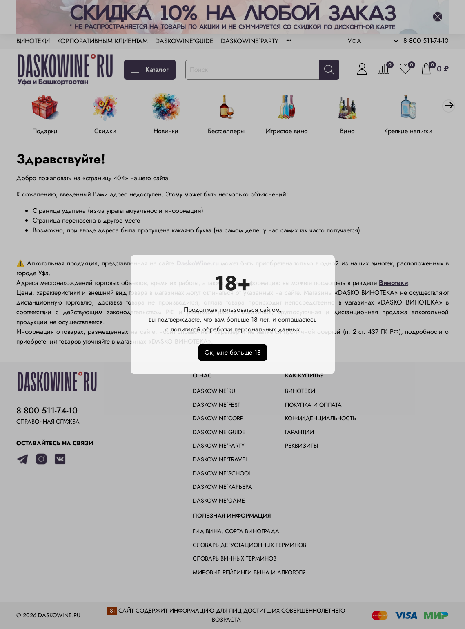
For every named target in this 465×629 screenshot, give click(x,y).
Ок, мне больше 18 (233, 352)
